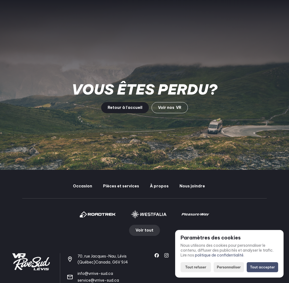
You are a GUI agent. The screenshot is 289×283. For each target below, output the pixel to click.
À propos (159, 186)
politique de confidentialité (219, 255)
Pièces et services (121, 186)
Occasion (82, 186)
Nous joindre (192, 186)
